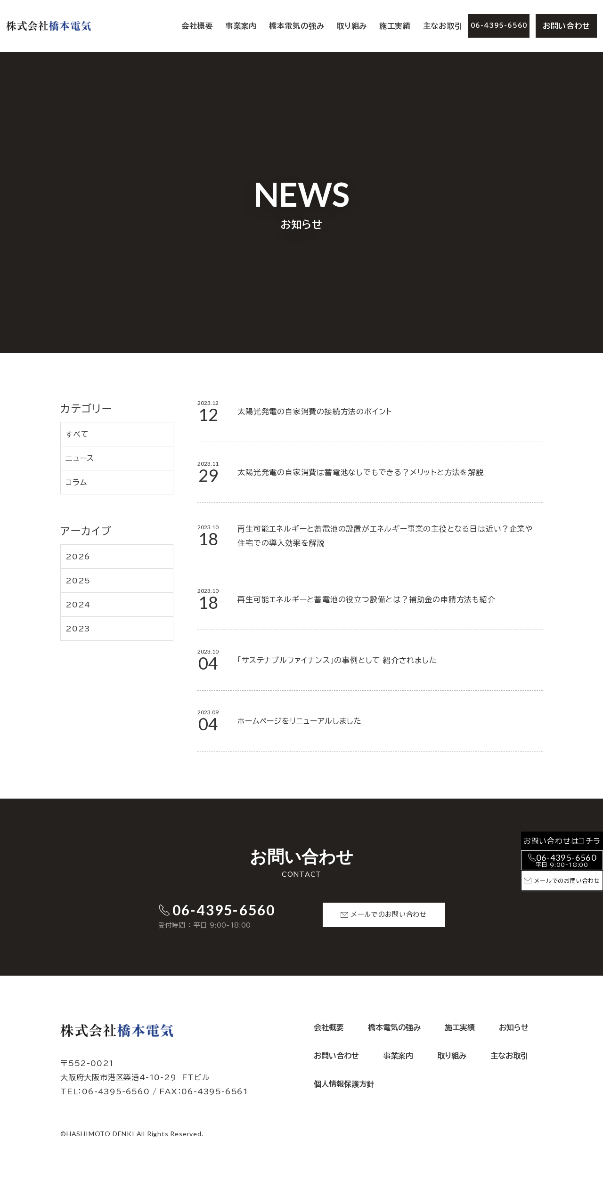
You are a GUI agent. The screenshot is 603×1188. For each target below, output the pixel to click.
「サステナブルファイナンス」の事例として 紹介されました (337, 660)
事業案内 (398, 1055)
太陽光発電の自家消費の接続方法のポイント (314, 411)
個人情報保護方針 (344, 1084)
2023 (77, 628)
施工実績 (395, 26)
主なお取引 (443, 26)
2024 (77, 604)
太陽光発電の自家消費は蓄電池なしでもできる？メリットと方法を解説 (360, 472)
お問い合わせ (566, 26)
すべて (77, 434)
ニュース (79, 458)
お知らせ (514, 1027)
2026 (77, 556)
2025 (77, 580)
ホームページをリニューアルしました (299, 721)
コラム (76, 482)
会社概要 (197, 26)
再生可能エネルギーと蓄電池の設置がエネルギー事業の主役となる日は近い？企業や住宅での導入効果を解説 (385, 536)
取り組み (351, 26)
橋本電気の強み (297, 26)
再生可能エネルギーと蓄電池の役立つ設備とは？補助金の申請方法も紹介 (366, 599)
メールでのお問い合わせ (389, 914)
